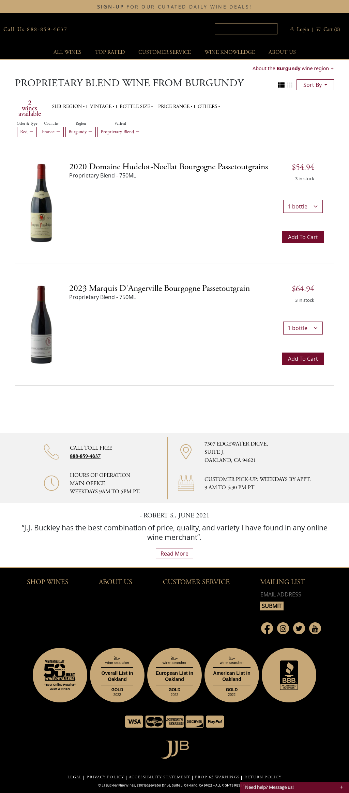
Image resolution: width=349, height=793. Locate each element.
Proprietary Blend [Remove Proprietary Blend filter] (120, 132)
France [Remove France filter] (51, 132)
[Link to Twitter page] (299, 628)
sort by (313, 85)
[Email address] (291, 594)
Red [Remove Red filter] (27, 132)
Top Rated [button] (110, 52)
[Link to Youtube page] (315, 628)
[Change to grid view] (289, 85)
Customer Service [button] (196, 582)
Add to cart (303, 237)
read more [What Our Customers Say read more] (174, 553)
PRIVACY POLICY (105, 777)
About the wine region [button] (291, 68)
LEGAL (74, 777)
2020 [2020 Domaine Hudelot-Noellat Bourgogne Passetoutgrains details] (168, 166)
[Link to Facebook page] (267, 628)
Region (81, 123)
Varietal (120, 123)
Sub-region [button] (67, 107)
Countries (51, 123)
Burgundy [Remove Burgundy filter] (81, 132)
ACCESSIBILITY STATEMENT (159, 777)
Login (303, 29)
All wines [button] (67, 52)
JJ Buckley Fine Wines (118, 785)
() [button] (331, 29)
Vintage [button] (101, 107)
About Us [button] (282, 52)
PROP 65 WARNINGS (217, 777)
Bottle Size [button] (135, 107)
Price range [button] (174, 107)
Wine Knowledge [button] (229, 52)
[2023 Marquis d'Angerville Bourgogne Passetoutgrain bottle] (41, 324)
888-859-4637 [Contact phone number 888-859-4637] (85, 456)
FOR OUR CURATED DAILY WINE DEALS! (174, 7)
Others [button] (208, 107)
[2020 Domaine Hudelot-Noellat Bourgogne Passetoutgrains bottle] (41, 202)
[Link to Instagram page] (283, 628)
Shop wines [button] (48, 582)
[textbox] (246, 28)
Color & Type (27, 123)
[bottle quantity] (303, 206)
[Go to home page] (174, 748)
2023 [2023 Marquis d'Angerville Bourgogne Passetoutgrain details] (159, 288)
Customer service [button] (164, 52)
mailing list (282, 582)
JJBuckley (131, 29)
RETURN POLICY (263, 777)
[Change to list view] (281, 85)
